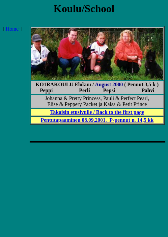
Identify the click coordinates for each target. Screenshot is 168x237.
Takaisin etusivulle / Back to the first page (97, 112)
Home (12, 29)
